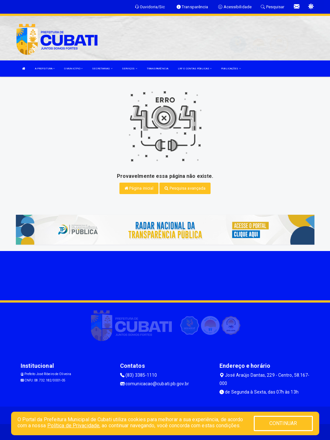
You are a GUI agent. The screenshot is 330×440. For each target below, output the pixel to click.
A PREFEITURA (45, 68)
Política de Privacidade (73, 426)
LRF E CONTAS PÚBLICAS (195, 68)
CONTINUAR (283, 423)
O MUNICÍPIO (73, 68)
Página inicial (139, 188)
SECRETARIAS (102, 68)
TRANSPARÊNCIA (157, 68)
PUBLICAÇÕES (230, 68)
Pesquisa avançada (185, 188)
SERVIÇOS (129, 68)
